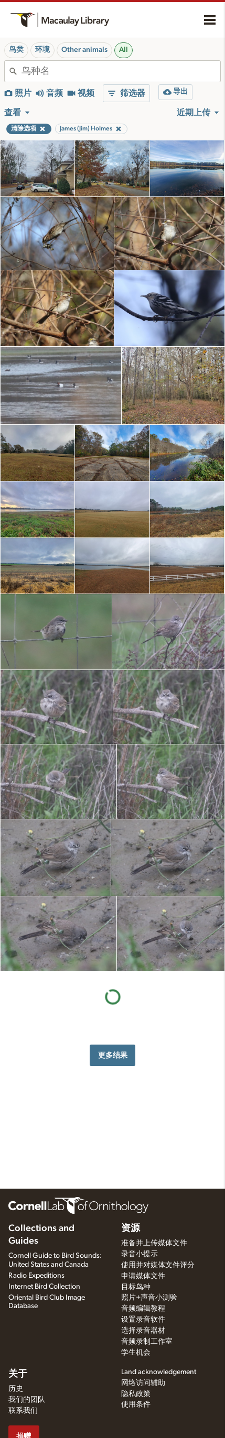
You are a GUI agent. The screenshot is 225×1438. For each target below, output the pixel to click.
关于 (17, 1374)
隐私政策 (136, 1394)
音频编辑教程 (143, 1308)
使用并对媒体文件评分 (158, 1265)
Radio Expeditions (36, 1275)
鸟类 (16, 49)
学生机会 (136, 1352)
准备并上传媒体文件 (154, 1243)
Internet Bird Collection (44, 1286)
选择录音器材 (143, 1330)
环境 (42, 49)
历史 (15, 1388)
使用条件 (136, 1404)
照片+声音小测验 (149, 1297)
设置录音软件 (143, 1319)
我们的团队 (26, 1399)
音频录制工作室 (147, 1341)
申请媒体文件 (143, 1276)
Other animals (84, 49)
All (123, 49)
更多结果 (112, 1055)
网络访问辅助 (143, 1383)
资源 (130, 1228)
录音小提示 (139, 1254)
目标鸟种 (136, 1287)
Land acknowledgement (158, 1372)
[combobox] (121, 71)
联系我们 (23, 1410)
